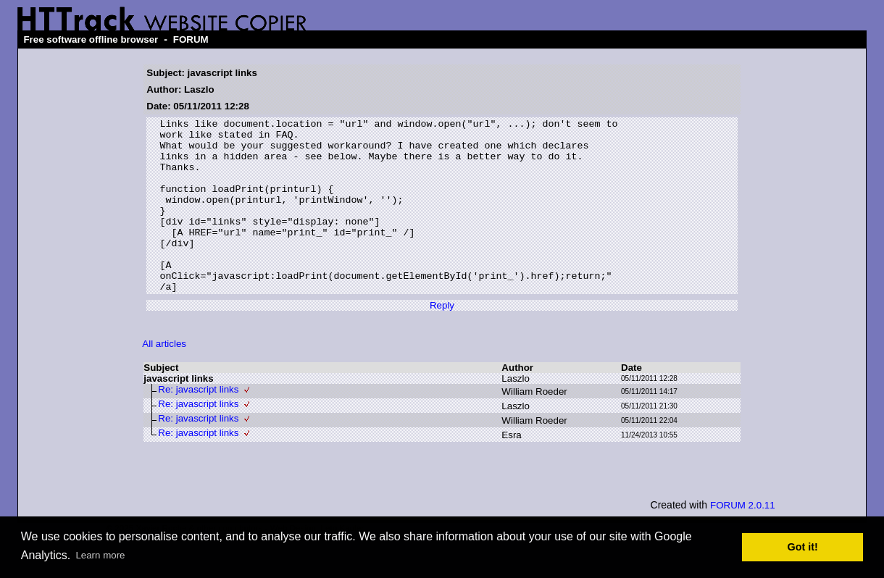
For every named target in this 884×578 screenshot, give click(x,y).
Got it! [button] (803, 547)
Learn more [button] (100, 555)
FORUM (191, 39)
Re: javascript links (198, 424)
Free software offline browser (90, 39)
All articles (164, 378)
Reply (442, 340)
